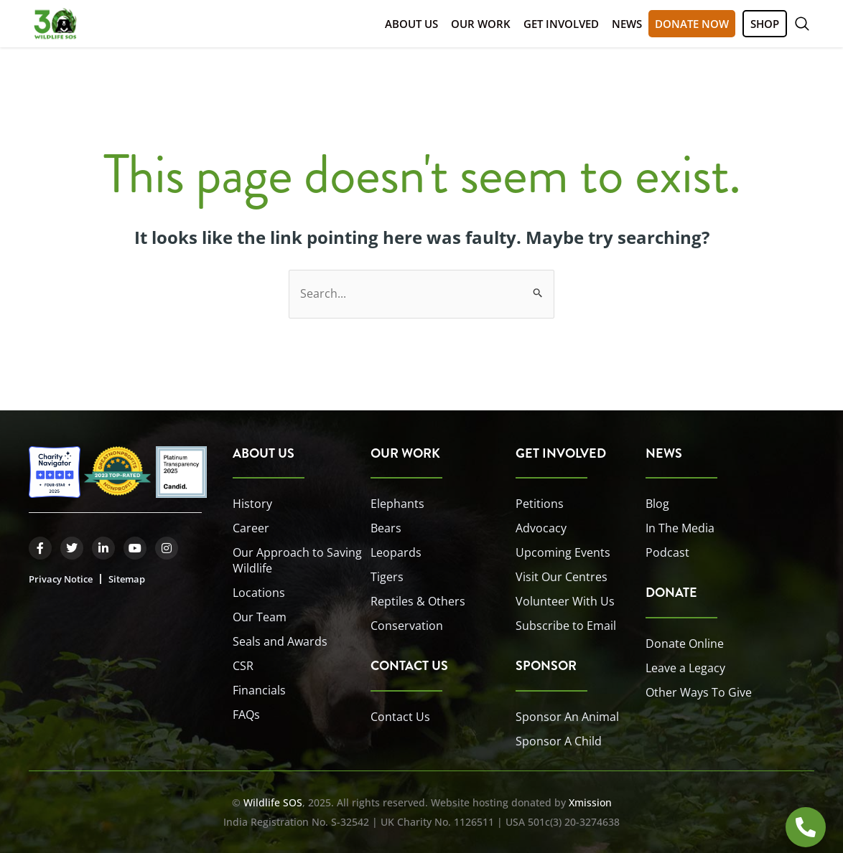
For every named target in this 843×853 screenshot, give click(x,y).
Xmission (590, 802)
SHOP (764, 24)
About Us (411, 24)
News (627, 24)
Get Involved (561, 24)
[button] (802, 24)
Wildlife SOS (272, 802)
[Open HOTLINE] (806, 827)
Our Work (481, 24)
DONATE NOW (692, 24)
